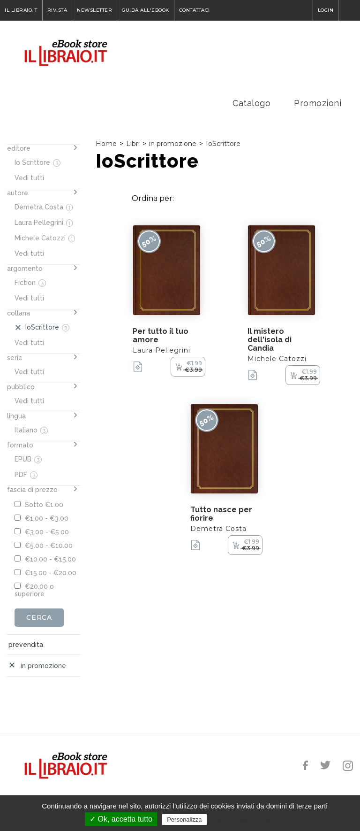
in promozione (172, 143)
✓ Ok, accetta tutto (121, 819)
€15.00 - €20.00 (45, 573)
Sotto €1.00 (39, 504)
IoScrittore (223, 143)
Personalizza (184, 819)
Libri (133, 143)
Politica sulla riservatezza (248, 819)
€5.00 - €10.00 (44, 545)
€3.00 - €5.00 (42, 532)
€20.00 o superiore (34, 590)
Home (106, 143)
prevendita (25, 644)
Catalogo (251, 103)
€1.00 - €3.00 (41, 518)
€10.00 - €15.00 (45, 559)
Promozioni (317, 103)
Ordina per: (153, 198)
